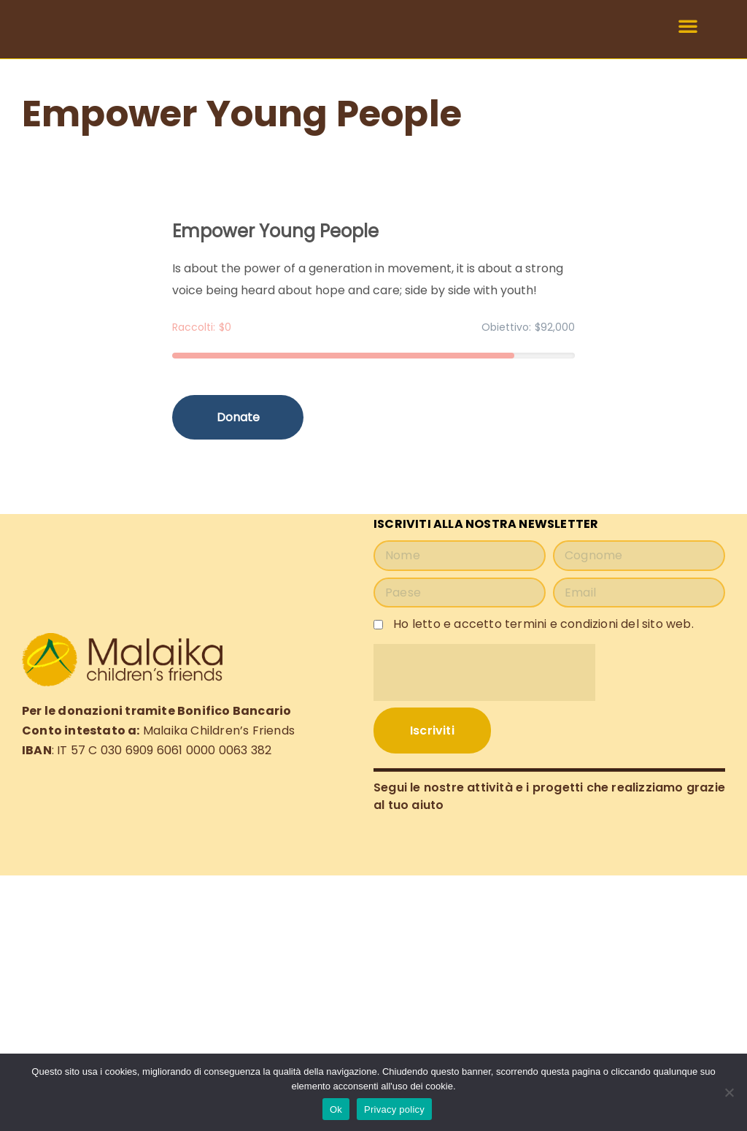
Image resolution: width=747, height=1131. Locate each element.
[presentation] (484, 672)
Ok (336, 1109)
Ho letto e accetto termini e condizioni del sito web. (543, 623)
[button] (688, 29)
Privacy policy (394, 1109)
